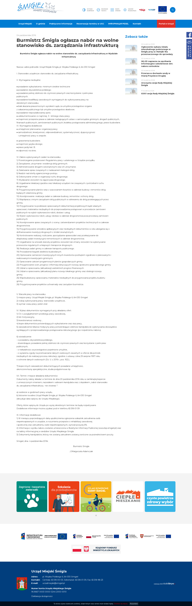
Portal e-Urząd (166, 24)
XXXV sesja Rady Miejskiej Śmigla (157, 93)
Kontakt (137, 24)
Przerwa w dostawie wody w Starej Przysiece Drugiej (155, 74)
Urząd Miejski (25, 24)
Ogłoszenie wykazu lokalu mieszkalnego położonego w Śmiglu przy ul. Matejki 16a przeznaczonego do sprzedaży (157, 50)
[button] (96, 515)
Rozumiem (134, 604)
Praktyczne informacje (60, 24)
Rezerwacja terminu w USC (90, 24)
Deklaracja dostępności (42, 596)
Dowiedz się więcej (120, 604)
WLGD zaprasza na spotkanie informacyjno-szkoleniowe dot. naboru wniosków (157, 63)
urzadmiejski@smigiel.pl (54, 583)
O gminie (40, 24)
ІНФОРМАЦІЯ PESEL (118, 24)
